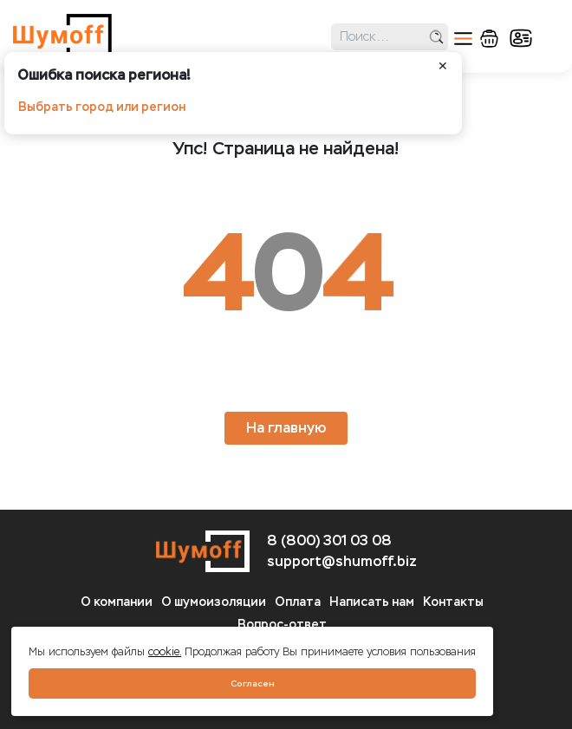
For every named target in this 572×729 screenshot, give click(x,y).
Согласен (253, 683)
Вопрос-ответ (282, 624)
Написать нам (371, 602)
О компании (117, 602)
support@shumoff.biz (342, 561)
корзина (489, 38)
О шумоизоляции (213, 602)
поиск (436, 37)
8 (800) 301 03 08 (329, 540)
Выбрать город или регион (101, 107)
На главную (286, 428)
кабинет (521, 38)
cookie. (164, 652)
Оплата (298, 602)
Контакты (453, 602)
